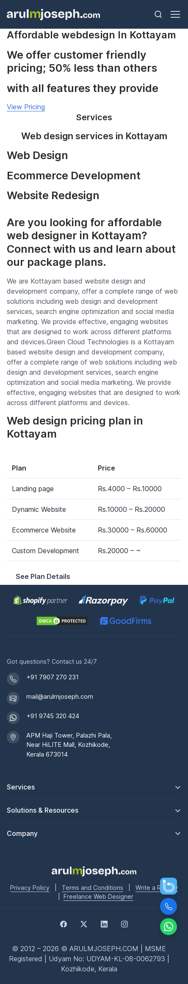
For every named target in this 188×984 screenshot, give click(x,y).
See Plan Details (43, 576)
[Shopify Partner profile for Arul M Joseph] (41, 600)
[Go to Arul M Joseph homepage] (94, 870)
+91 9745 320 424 (52, 716)
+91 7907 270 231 (52, 677)
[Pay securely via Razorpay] (103, 600)
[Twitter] (83, 923)
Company (22, 833)
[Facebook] (63, 923)
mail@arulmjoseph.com (59, 696)
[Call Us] (168, 906)
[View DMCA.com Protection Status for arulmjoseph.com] (62, 621)
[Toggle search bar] (158, 14)
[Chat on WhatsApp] (168, 926)
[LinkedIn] (104, 923)
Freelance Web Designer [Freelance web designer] (98, 896)
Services (21, 787)
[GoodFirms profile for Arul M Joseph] (125, 621)
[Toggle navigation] (175, 14)
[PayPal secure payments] (157, 600)
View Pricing (26, 107)
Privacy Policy (30, 887)
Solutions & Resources (42, 810)
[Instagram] (124, 923)
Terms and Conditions (92, 887)
